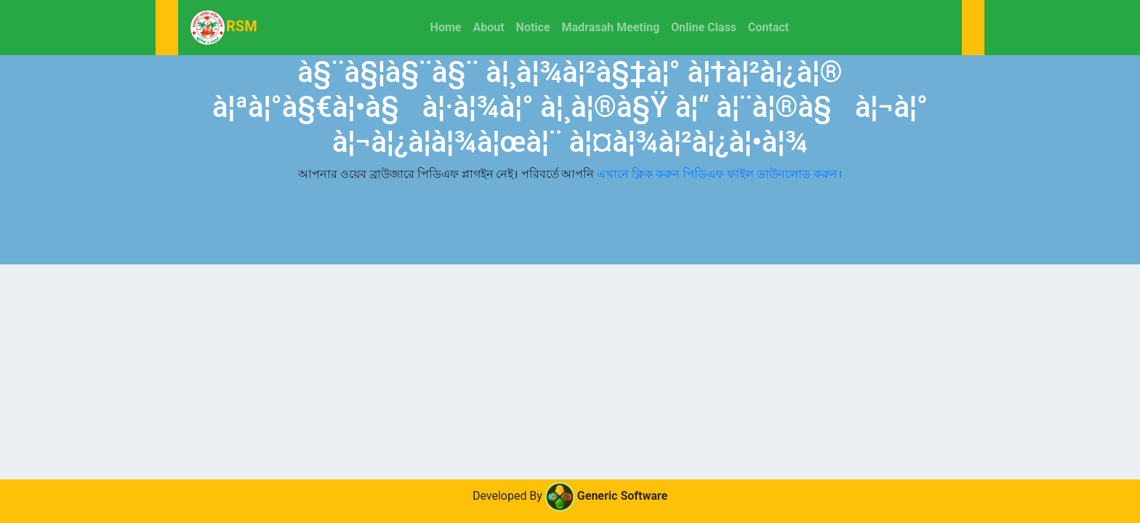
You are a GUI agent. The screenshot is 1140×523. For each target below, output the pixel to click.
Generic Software (606, 496)
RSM (223, 27)
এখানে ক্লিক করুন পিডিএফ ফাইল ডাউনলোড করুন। (719, 174)
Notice (533, 27)
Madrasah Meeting (611, 27)
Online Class (703, 27)
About (488, 27)
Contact (768, 27)
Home (448, 26)
